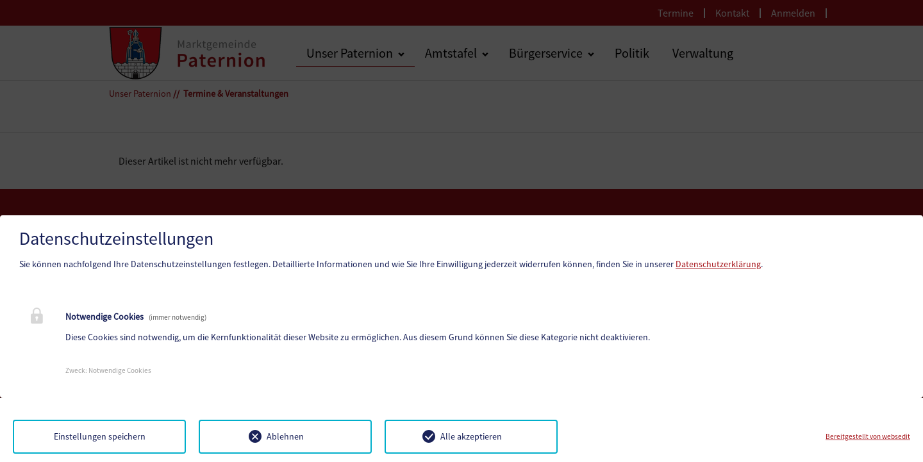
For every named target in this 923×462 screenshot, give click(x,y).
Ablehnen (285, 436)
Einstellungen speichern (100, 436)
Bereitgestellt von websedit (868, 436)
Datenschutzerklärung (718, 264)
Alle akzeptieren (471, 436)
